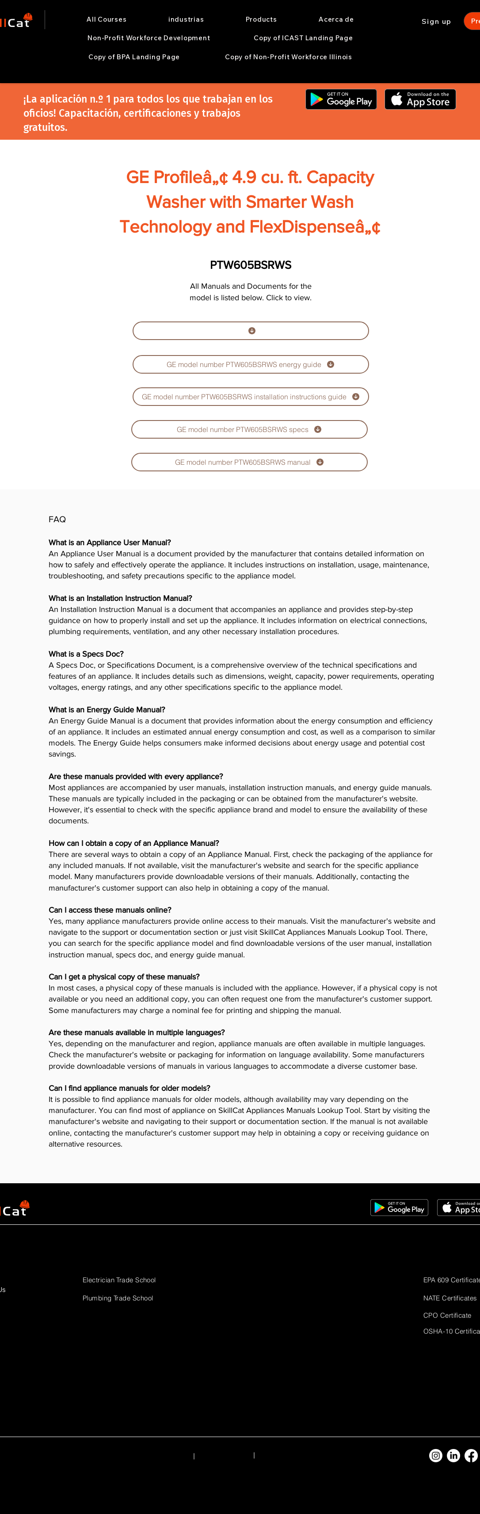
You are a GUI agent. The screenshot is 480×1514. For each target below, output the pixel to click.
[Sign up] (437, 21)
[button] (186, 19)
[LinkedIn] (453, 1455)
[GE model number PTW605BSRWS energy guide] (251, 364)
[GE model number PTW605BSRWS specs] (249, 429)
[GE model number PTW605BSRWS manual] (249, 462)
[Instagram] (435, 1455)
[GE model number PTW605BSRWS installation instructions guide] (251, 396)
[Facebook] (471, 1455)
